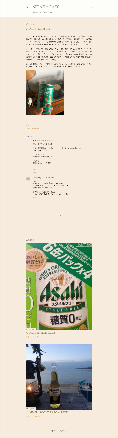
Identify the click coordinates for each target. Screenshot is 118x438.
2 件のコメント (35, 416)
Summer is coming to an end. (47, 412)
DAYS (33, 128)
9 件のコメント (35, 337)
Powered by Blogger (59, 431)
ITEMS (37, 128)
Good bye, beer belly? (41, 332)
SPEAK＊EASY (46, 6)
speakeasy (37, 178)
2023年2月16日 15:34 (48, 177)
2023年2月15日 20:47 (44, 140)
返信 (34, 172)
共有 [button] (27, 125)
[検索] (90, 6)
